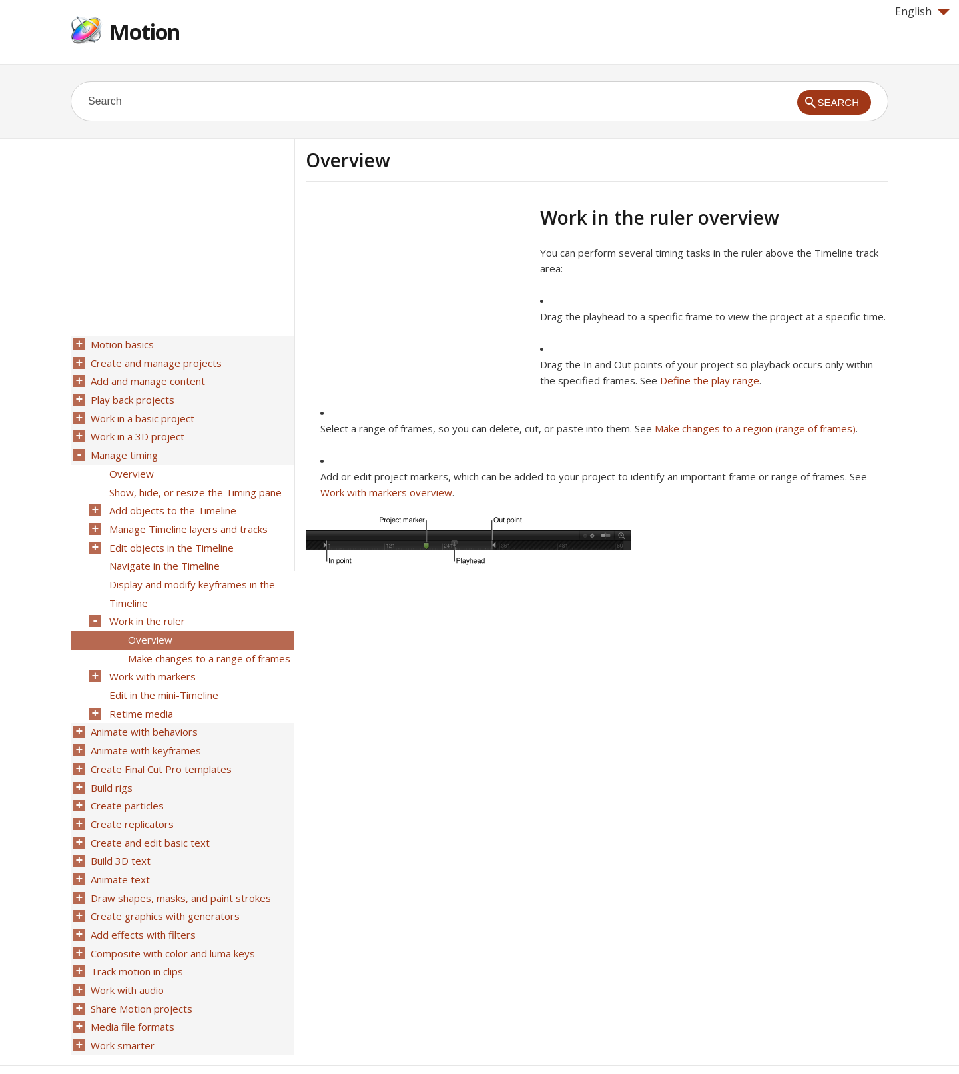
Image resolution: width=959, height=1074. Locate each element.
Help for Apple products (118, 1042)
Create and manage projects (154, 361)
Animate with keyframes (144, 725)
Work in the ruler (146, 604)
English (922, 11)
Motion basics (121, 344)
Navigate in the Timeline (163, 552)
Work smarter (121, 1002)
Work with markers (151, 656)
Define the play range (709, 380)
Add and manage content (146, 379)
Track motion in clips (135, 933)
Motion (144, 31)
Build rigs (110, 760)
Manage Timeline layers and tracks (187, 517)
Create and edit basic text (148, 812)
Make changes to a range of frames (208, 639)
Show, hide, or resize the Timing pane (194, 483)
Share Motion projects (140, 968)
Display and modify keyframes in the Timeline (191, 578)
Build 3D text (119, 829)
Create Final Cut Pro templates (159, 743)
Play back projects (131, 396)
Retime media (140, 691)
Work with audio (125, 950)
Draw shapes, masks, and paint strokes (179, 864)
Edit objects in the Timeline (170, 535)
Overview (130, 465)
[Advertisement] (417, 299)
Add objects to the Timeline (171, 500)
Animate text (119, 846)
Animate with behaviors (142, 708)
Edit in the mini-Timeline (162, 673)
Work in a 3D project (136, 431)
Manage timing (123, 448)
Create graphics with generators (163, 881)
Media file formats (131, 985)
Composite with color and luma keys (171, 916)
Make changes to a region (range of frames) (755, 428)
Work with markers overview (386, 492)
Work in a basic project (141, 413)
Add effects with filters (141, 898)
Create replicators (130, 795)
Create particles (125, 777)
